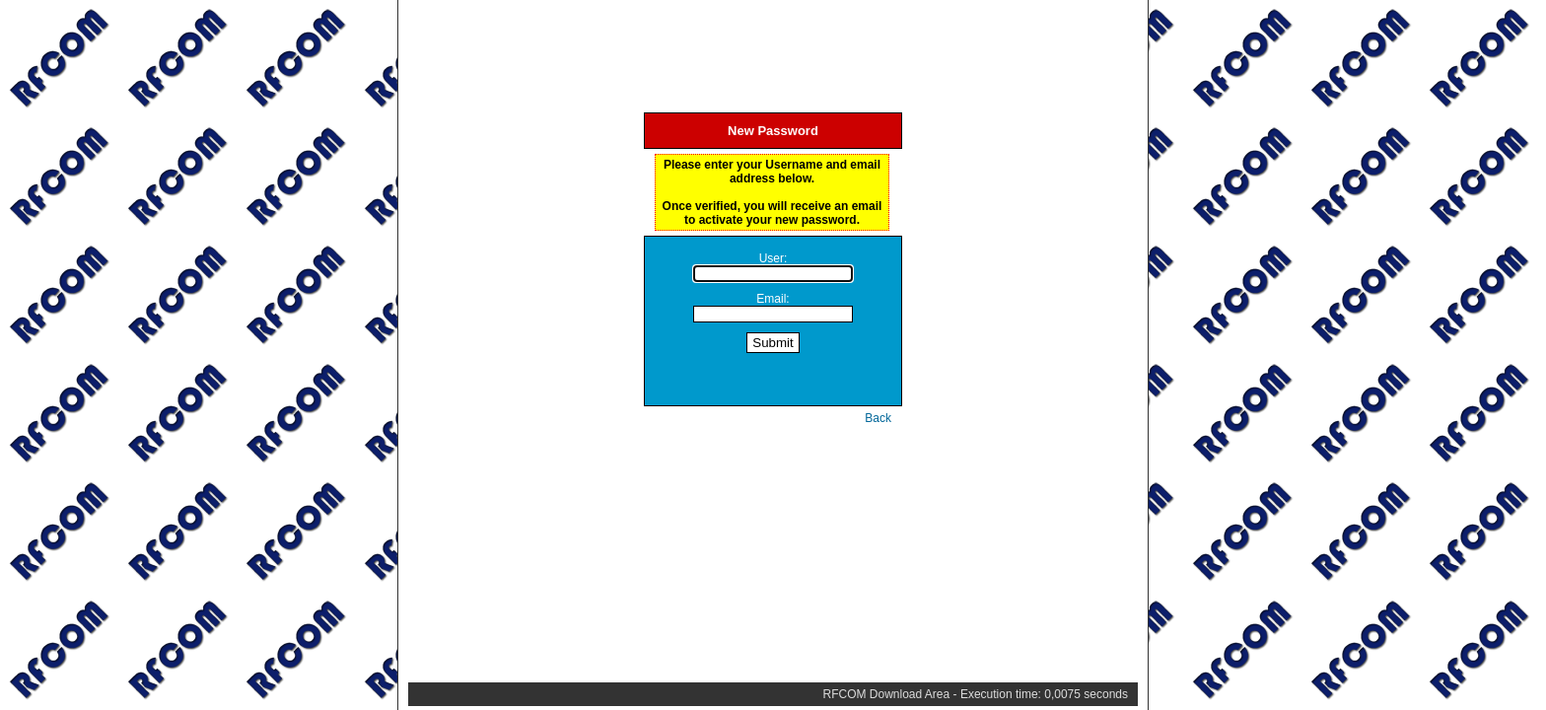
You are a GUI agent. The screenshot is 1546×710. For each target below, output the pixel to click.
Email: (772, 299)
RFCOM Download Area (886, 694)
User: (773, 258)
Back (878, 418)
